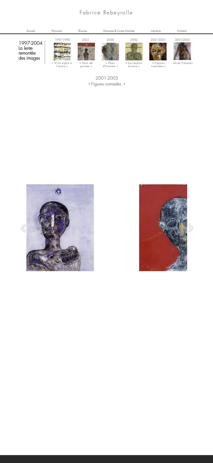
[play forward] (190, 228)
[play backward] (23, 228)
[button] (107, 128)
